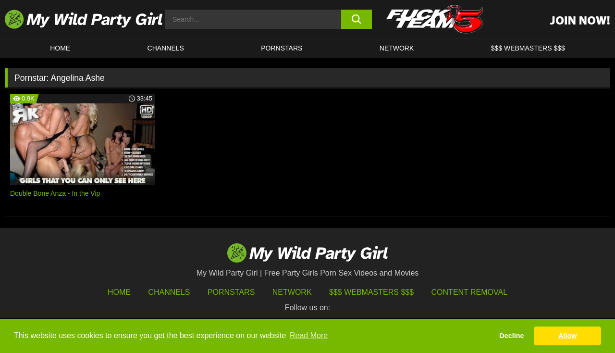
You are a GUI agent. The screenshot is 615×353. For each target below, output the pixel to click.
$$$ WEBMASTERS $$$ (528, 48)
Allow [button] (567, 336)
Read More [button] (309, 335)
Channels (169, 292)
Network (397, 48)
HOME (60, 48)
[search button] (356, 19)
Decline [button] (511, 336)
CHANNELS (166, 48)
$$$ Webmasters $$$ (371, 292)
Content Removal (469, 292)
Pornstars (281, 48)
